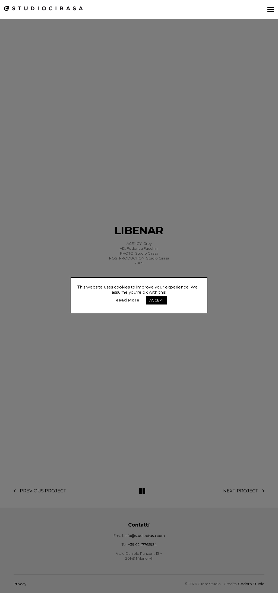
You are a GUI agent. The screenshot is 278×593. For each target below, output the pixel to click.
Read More (127, 300)
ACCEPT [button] (156, 300)
